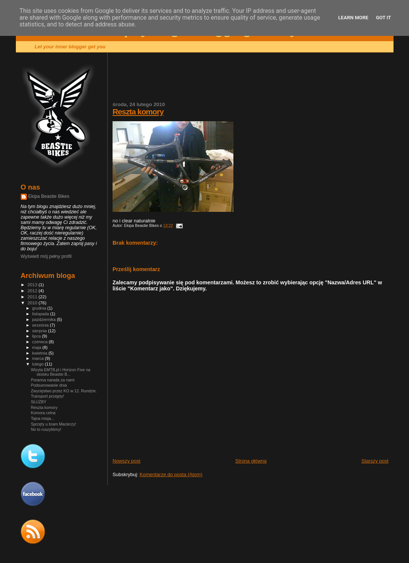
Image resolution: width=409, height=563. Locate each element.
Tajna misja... (42, 418)
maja (37, 347)
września (41, 325)
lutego (38, 364)
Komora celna (43, 412)
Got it (383, 17)
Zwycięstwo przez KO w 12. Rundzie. (64, 391)
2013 (33, 284)
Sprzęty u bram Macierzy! (53, 424)
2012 (33, 290)
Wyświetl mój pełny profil (46, 256)
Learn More (353, 17)
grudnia (39, 308)
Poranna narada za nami (53, 380)
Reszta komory (138, 111)
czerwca (40, 341)
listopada (41, 314)
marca (38, 358)
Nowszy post (126, 461)
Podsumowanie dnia (49, 385)
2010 (33, 302)
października (44, 319)
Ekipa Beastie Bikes (48, 196)
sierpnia (40, 331)
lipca (37, 336)
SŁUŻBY (38, 401)
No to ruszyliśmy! (46, 429)
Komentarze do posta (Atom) (171, 474)
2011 (33, 296)
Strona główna (251, 461)
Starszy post (375, 461)
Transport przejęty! (47, 396)
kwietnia (40, 353)
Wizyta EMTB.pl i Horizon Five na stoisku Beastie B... (61, 371)
